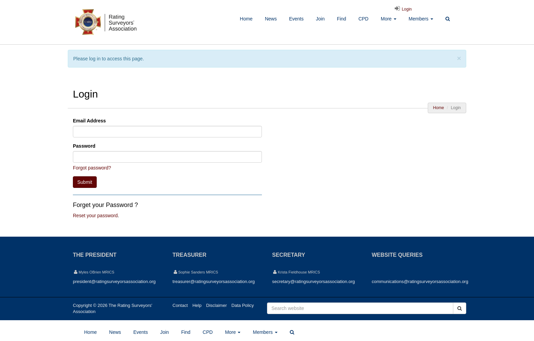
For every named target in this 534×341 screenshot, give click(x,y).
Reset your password (95, 215)
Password (84, 146)
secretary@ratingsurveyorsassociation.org (313, 281)
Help (197, 305)
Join (320, 18)
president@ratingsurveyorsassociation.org (114, 281)
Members (421, 18)
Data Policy (243, 305)
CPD (363, 18)
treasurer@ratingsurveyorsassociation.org (214, 281)
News (271, 18)
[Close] (459, 58)
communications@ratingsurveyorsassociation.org (420, 281)
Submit (84, 182)
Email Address (89, 120)
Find (341, 18)
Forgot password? (92, 167)
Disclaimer (216, 305)
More (388, 18)
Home (246, 18)
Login (402, 9)
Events (296, 18)
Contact (180, 305)
